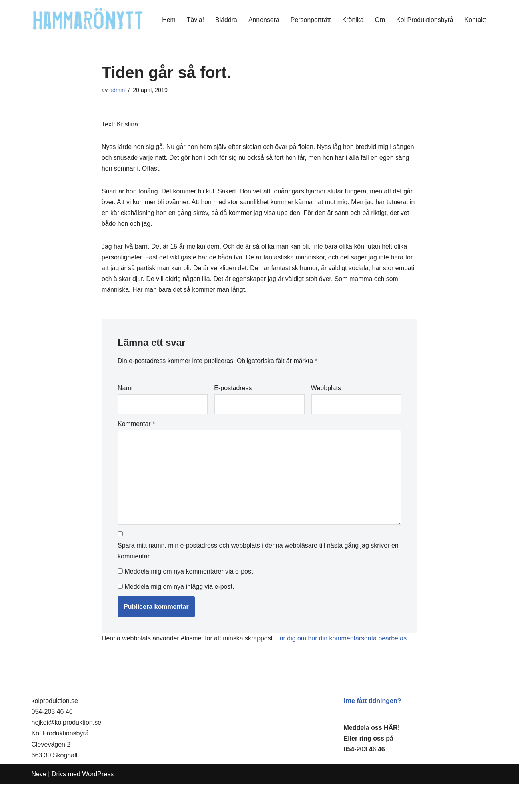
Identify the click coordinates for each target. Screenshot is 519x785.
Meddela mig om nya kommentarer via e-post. (189, 573)
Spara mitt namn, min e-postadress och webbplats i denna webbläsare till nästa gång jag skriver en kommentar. (258, 553)
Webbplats (326, 389)
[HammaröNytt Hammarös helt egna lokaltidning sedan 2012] (88, 19)
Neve (39, 774)
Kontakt (475, 19)
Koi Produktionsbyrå (424, 19)
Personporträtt (310, 19)
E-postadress (233, 389)
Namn (126, 389)
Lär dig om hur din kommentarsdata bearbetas (342, 639)
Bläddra (225, 19)
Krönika (352, 19)
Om (379, 19)
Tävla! (194, 19)
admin (117, 90)
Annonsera (262, 19)
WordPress (98, 774)
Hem (167, 19)
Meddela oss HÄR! (372, 728)
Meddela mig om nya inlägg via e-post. (179, 587)
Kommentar (136, 425)
